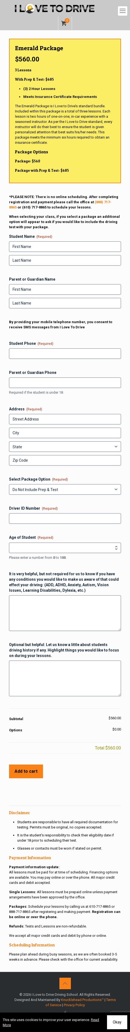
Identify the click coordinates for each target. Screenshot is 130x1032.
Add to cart (26, 771)
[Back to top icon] (65, 983)
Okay (117, 1022)
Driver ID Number (33, 508)
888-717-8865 (19, 912)
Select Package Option (38, 479)
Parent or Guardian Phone (32, 372)
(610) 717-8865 (34, 207)
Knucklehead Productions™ (82, 1000)
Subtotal (16, 719)
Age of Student (31, 537)
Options (15, 730)
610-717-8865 (100, 906)
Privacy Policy (74, 1005)
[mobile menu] (122, 11)
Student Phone (31, 343)
